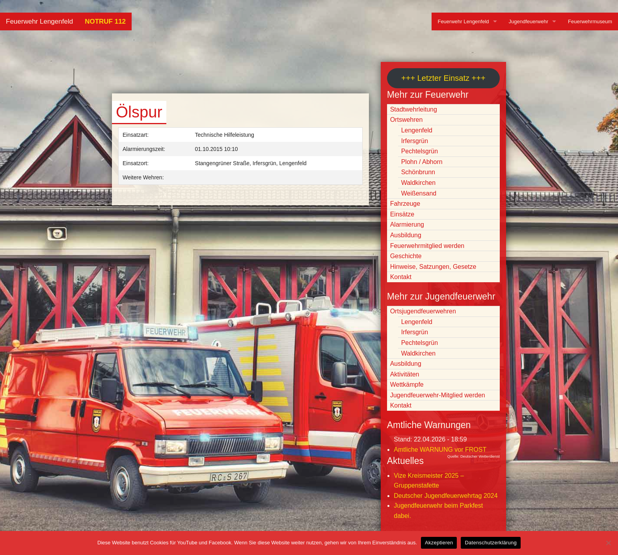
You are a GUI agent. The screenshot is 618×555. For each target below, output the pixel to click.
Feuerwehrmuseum (590, 21)
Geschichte (406, 256)
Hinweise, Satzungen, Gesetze (433, 266)
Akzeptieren (439, 543)
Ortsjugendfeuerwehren (423, 311)
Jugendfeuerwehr (528, 21)
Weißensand (419, 193)
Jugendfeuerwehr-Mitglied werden (437, 395)
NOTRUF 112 (105, 21)
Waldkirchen (418, 182)
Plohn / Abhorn (422, 161)
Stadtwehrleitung (413, 109)
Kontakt (400, 277)
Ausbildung (405, 235)
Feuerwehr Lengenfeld (39, 21)
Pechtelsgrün (419, 151)
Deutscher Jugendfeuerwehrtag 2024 (445, 495)
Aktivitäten (404, 374)
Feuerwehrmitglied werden (427, 245)
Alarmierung (407, 224)
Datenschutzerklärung (490, 543)
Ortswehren (406, 119)
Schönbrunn (418, 172)
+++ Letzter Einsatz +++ (443, 78)
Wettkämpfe (407, 384)
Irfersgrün (414, 141)
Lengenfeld (416, 130)
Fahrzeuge (405, 203)
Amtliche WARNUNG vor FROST (440, 449)
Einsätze (402, 214)
